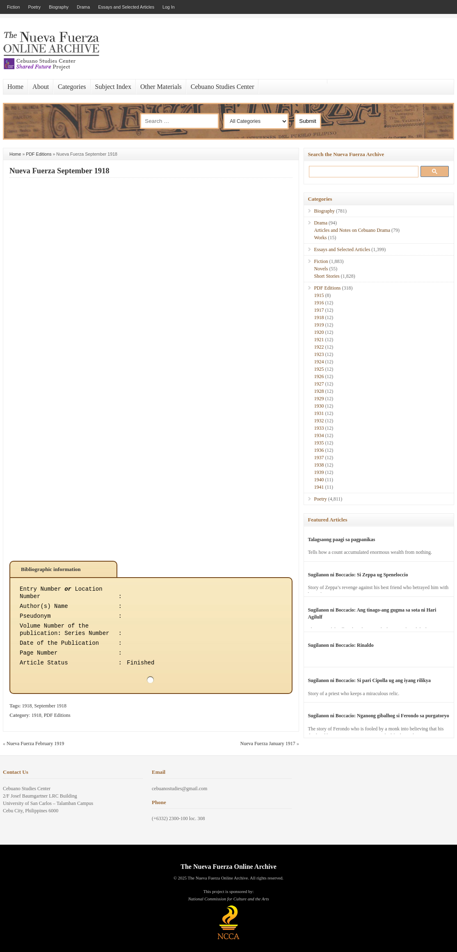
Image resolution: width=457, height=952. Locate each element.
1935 (319, 443)
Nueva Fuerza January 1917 (267, 743)
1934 (319, 435)
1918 (27, 706)
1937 (319, 457)
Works (320, 237)
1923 (319, 354)
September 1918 (50, 706)
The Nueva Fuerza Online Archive (228, 866)
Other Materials (161, 86)
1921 (319, 339)
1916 (319, 303)
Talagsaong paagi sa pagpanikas (341, 539)
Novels (321, 269)
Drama (83, 7)
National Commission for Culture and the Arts (228, 899)
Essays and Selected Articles (126, 7)
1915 (319, 295)
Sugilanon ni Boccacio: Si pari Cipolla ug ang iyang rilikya (369, 680)
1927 (319, 384)
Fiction (13, 7)
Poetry (34, 7)
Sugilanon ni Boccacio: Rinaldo (340, 645)
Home (15, 86)
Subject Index (113, 86)
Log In (168, 7)
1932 (319, 421)
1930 (319, 406)
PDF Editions (38, 154)
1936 (319, 450)
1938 (319, 465)
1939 (319, 472)
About (40, 86)
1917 (319, 310)
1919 (319, 325)
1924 (319, 362)
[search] (362, 171)
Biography (59, 7)
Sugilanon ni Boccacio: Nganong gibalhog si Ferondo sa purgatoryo (378, 716)
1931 (319, 413)
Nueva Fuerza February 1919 (35, 743)
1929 (319, 398)
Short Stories (326, 276)
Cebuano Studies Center (222, 86)
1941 (319, 487)
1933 (319, 428)
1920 (319, 332)
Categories (72, 86)
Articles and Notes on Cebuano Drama (352, 230)
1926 (319, 376)
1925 (319, 369)
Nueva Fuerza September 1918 (59, 170)
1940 (319, 480)
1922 (319, 347)
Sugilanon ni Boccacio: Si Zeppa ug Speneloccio (358, 575)
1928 (319, 391)
